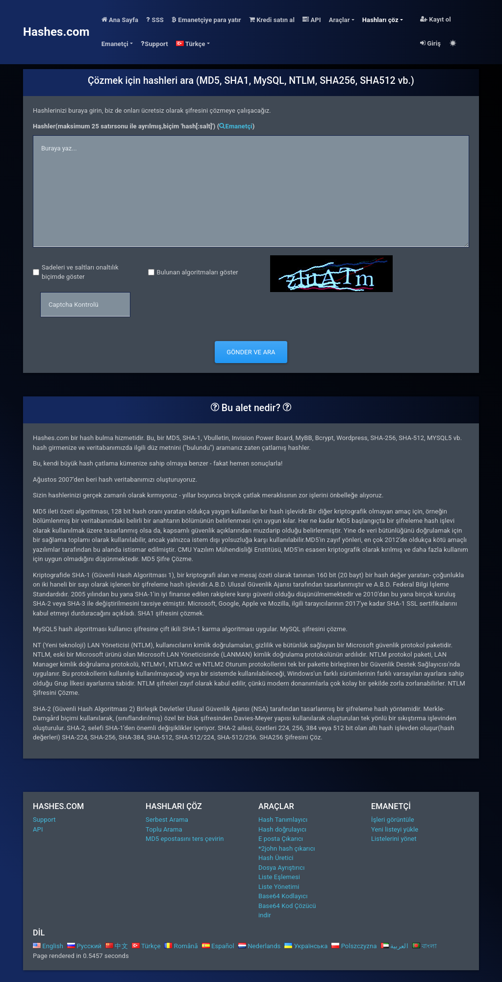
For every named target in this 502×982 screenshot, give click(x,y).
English (48, 946)
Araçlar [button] (339, 20)
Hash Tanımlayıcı (282, 819)
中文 (116, 946)
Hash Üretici (276, 857)
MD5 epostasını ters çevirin (185, 838)
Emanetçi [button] (114, 44)
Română (181, 946)
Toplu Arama (164, 829)
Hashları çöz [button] (380, 20)
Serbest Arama (167, 819)
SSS (155, 20)
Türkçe (146, 946)
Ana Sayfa (119, 20)
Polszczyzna (353, 946)
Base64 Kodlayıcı (282, 896)
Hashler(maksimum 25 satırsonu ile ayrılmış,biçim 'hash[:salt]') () (144, 126)
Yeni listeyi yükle (394, 829)
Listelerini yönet (394, 838)
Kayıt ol (435, 19)
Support (154, 44)
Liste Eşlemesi (279, 877)
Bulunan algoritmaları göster (197, 272)
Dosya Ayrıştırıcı (281, 867)
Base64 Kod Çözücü (287, 905)
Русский (84, 946)
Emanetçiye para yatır (206, 20)
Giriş (430, 43)
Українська (305, 946)
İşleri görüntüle (392, 819)
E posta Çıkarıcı (280, 838)
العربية (394, 946)
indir (264, 915)
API (311, 20)
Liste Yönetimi (279, 886)
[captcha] (85, 305)
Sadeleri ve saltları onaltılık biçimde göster (80, 272)
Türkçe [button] (190, 44)
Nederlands (259, 946)
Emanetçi (235, 126)
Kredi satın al (272, 20)
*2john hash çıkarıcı (286, 848)
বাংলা (424, 946)
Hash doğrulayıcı (282, 829)
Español (218, 946)
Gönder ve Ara (250, 352)
